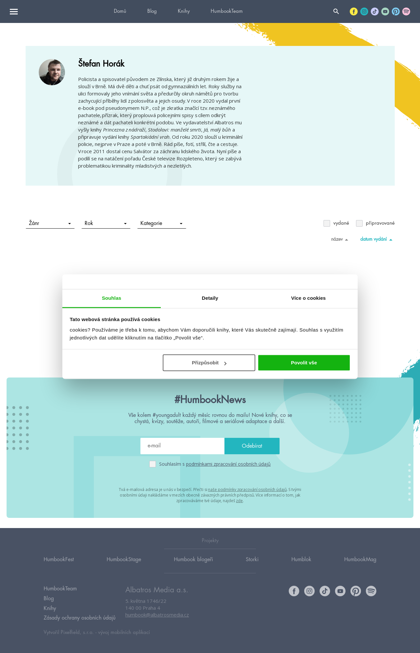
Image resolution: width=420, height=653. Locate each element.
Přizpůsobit (209, 362)
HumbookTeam (227, 11)
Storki (252, 559)
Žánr (50, 223)
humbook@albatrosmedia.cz (157, 615)
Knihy (184, 11)
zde (239, 500)
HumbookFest (59, 559)
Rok (105, 223)
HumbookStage (124, 559)
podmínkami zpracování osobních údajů (228, 464)
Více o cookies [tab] (308, 298)
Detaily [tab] (210, 298)
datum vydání (377, 239)
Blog (152, 11)
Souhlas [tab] (111, 298)
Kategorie (161, 223)
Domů (120, 11)
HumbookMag (360, 559)
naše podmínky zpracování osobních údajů (247, 489)
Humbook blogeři (193, 559)
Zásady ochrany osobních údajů (80, 618)
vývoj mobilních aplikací (124, 632)
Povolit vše (304, 362)
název (340, 239)
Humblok (301, 559)
